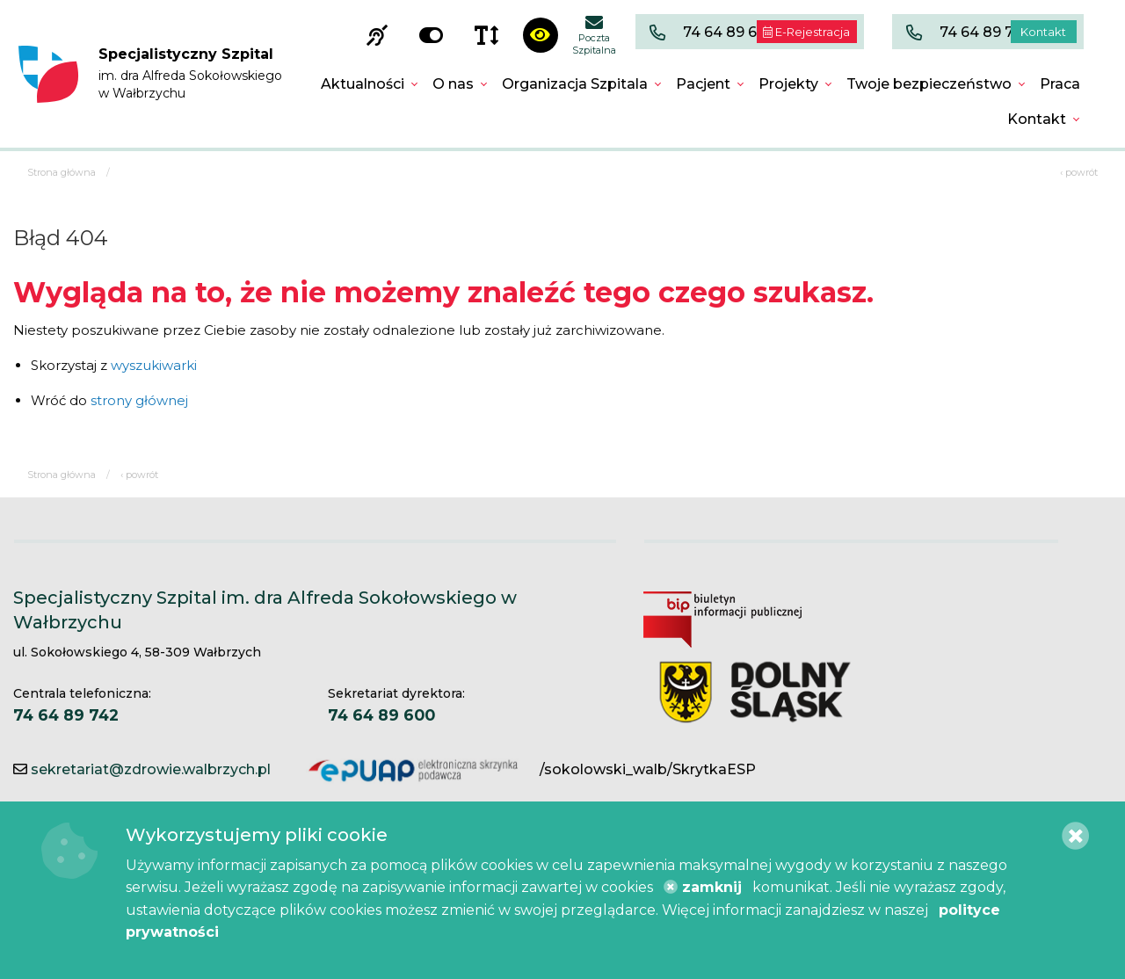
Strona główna (61, 172)
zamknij (703, 887)
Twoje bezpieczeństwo (929, 84)
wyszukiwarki (154, 365)
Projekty (788, 84)
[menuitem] (369, 84)
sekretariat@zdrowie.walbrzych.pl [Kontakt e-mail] (151, 769)
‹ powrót (1079, 172)
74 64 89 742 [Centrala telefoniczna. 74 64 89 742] (66, 715)
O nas (453, 84)
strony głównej (139, 400)
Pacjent (703, 84)
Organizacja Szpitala (575, 84)
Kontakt (1043, 32)
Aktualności (362, 84)
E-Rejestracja (806, 32)
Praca (1060, 84)
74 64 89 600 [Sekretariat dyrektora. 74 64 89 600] (381, 715)
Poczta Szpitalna (594, 35)
